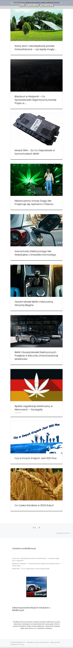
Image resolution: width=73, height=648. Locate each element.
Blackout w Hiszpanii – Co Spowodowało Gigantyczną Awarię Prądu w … (35, 100)
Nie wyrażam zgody (32, 5)
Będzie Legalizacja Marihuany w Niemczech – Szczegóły (34, 407)
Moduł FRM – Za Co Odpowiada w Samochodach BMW (35, 152)
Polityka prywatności (47, 5)
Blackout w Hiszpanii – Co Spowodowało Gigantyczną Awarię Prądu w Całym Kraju (36, 565)
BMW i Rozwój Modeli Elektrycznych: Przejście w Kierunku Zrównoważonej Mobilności (36, 356)
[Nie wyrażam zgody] (70, 4)
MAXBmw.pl (20, 642)
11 (39, 528)
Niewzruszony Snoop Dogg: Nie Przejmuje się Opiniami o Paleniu (34, 202)
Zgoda (22, 5)
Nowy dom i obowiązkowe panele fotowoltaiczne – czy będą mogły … (35, 47)
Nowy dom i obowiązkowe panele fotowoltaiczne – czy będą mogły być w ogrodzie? (35, 559)
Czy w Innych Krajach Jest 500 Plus (36, 458)
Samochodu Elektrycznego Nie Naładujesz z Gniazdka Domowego (35, 253)
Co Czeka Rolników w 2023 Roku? (34, 505)
